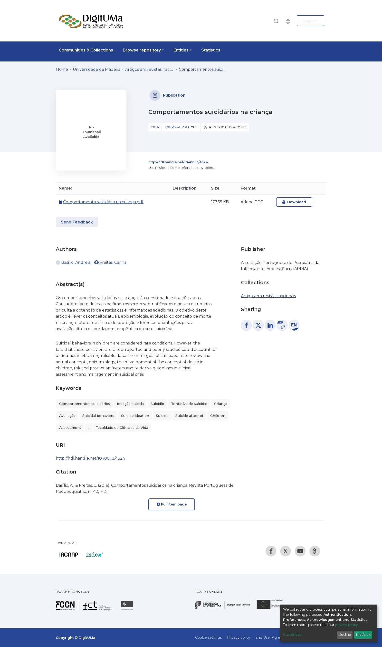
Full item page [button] (172, 504)
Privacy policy (238, 637)
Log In (309, 21)
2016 (155, 127)
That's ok (363, 634)
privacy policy (346, 625)
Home (62, 69)
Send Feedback (77, 222)
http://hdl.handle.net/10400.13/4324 (178, 162)
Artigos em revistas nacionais (149, 69)
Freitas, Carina (113, 262)
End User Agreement (273, 637)
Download (294, 202)
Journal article (181, 127)
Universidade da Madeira (96, 69)
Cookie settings (208, 637)
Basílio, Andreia (75, 262)
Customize (292, 634)
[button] (289, 21)
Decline (344, 634)
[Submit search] (276, 21)
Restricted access (228, 127)
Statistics (210, 50)
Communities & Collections (86, 50)
